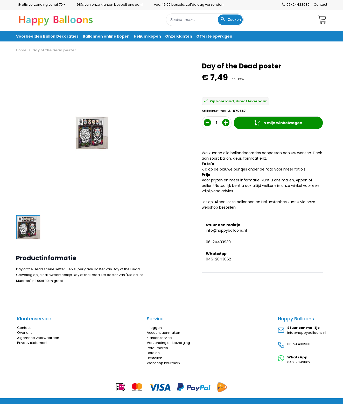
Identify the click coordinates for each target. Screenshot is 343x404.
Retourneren (157, 347)
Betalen (153, 352)
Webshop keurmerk (163, 362)
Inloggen (154, 327)
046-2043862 (218, 259)
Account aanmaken (163, 332)
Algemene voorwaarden (38, 337)
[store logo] (56, 20)
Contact (320, 4)
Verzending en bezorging (168, 342)
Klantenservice (159, 337)
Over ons (24, 332)
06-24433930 (218, 242)
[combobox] (205, 19)
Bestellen (154, 358)
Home (21, 50)
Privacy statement (32, 342)
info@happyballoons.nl (226, 230)
